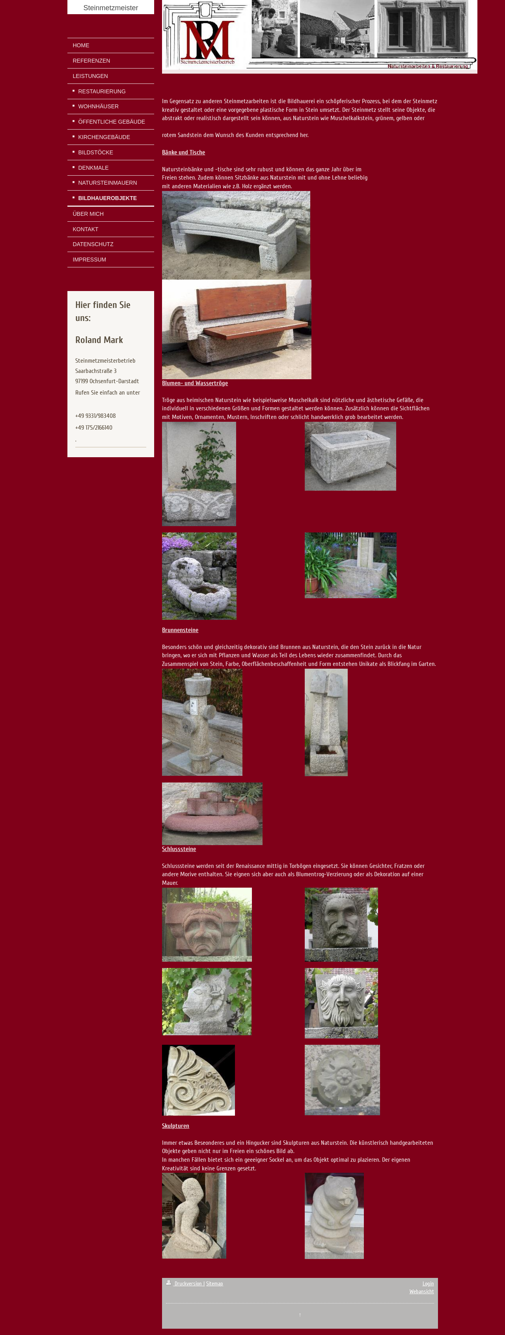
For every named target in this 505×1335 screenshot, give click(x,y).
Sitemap (214, 1283)
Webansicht (422, 1291)
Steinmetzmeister (110, 8)
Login (428, 1283)
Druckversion (184, 1283)
